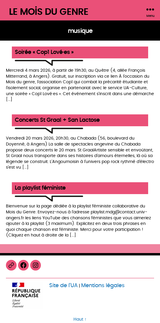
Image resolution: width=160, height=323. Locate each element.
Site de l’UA (63, 286)
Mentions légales (102, 286)
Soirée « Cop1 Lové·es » (44, 52)
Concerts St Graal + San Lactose (57, 120)
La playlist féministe (40, 188)
